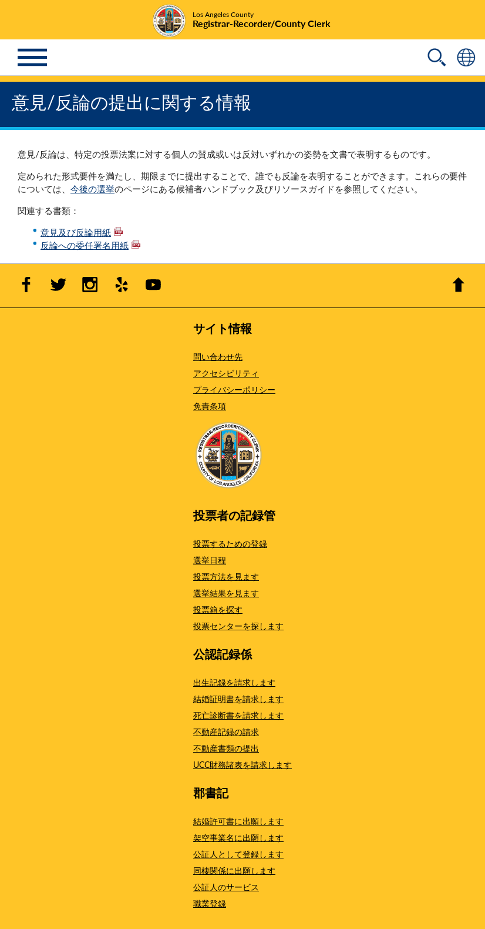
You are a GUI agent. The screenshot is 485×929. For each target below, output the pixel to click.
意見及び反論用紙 (82, 232)
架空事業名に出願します (238, 837)
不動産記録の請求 (226, 731)
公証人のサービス (226, 887)
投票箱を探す (217, 609)
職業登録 (209, 903)
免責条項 (209, 406)
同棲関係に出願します (234, 870)
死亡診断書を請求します (238, 715)
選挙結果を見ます (226, 593)
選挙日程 (209, 560)
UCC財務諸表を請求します (242, 764)
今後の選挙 (92, 188)
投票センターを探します (238, 625)
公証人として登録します (238, 854)
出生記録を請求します (234, 682)
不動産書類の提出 (226, 748)
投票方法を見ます (226, 576)
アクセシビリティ (226, 373)
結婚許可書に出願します (238, 821)
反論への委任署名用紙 (90, 245)
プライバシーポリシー (234, 389)
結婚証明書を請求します (238, 698)
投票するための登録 (230, 543)
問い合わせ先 (217, 356)
